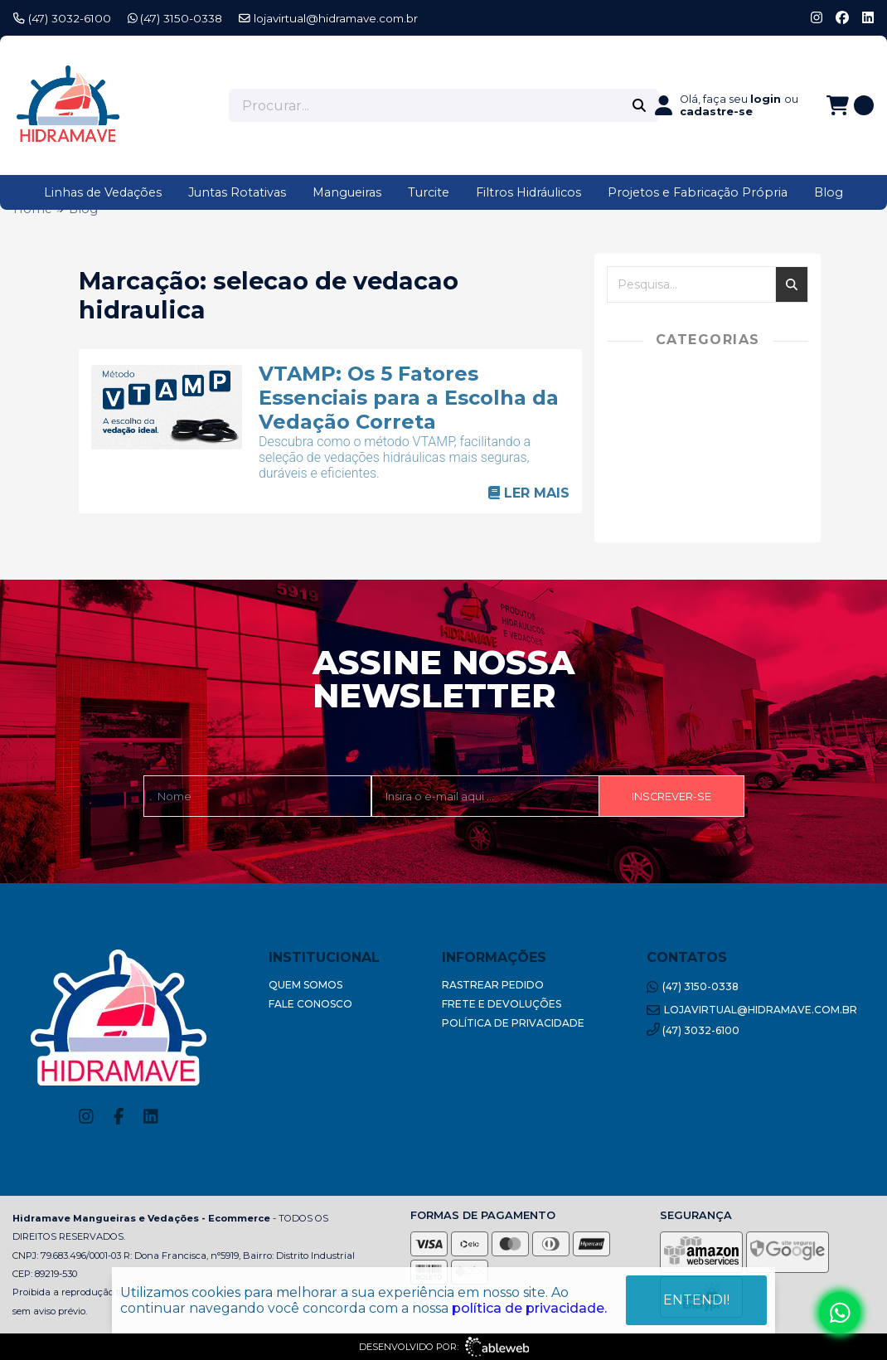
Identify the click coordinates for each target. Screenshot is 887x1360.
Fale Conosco (310, 1004)
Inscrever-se (671, 796)
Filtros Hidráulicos (528, 192)
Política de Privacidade (513, 1023)
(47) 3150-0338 (175, 18)
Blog (828, 192)
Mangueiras (347, 192)
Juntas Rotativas (237, 192)
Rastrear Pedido (493, 985)
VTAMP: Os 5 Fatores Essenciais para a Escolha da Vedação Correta (409, 398)
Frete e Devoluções (501, 1004)
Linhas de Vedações (103, 192)
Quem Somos (305, 985)
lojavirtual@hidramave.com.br (328, 18)
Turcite (428, 192)
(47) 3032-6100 (62, 18)
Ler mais (529, 493)
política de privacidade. (529, 1306)
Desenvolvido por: (444, 1347)
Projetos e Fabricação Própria (698, 192)
